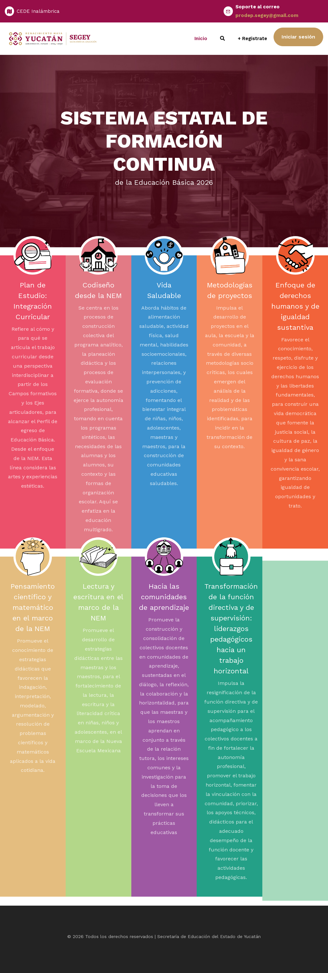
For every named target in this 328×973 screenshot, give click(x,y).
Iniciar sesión (298, 37)
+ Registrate (252, 38)
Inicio (200, 38)
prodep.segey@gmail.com (266, 15)
